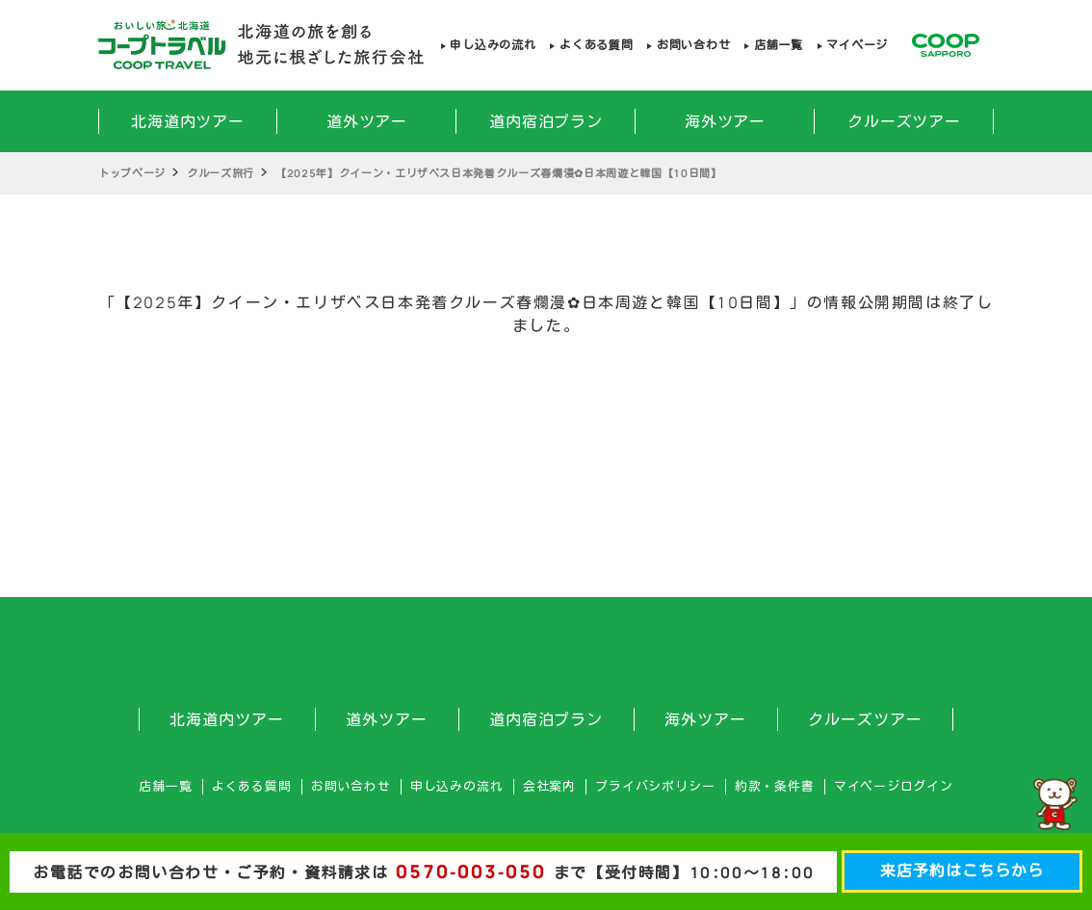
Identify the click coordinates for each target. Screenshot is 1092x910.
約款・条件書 (775, 786)
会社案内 (549, 786)
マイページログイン (893, 786)
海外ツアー (726, 121)
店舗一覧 (778, 45)
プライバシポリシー (655, 786)
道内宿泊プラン (546, 121)
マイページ (857, 45)
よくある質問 (596, 45)
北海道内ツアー (188, 121)
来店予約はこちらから (962, 870)
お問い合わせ (693, 45)
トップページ (132, 173)
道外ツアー (367, 121)
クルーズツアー (904, 121)
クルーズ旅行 (220, 173)
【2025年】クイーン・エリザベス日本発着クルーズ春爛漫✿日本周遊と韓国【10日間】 (498, 173)
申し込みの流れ (492, 45)
